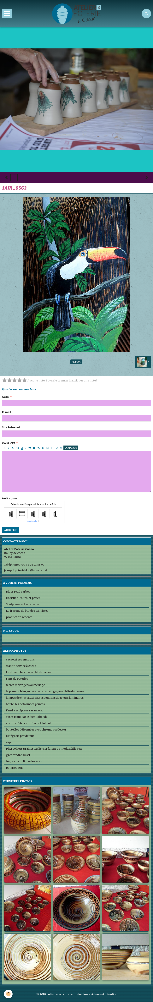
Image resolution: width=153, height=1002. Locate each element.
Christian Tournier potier (23, 598)
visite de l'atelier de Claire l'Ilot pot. (28, 723)
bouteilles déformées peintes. (25, 704)
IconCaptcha (32, 521)
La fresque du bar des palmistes (27, 610)
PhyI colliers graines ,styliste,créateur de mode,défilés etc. (44, 748)
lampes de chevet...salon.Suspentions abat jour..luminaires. (45, 697)
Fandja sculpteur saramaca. (24, 710)
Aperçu (71, 447)
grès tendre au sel (18, 755)
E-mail (6, 412)
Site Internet (11, 427)
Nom (5, 397)
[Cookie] (8, 994)
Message (8, 442)
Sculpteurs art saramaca (22, 604)
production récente (19, 617)
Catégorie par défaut (20, 736)
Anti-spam (9, 498)
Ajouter (10, 530)
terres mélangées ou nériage (25, 685)
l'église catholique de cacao (24, 761)
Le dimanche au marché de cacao (28, 672)
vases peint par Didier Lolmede (26, 717)
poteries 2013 (15, 767)
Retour (76, 361)
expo (9, 742)
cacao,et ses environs (20, 659)
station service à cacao (21, 666)
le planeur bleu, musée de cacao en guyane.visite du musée (45, 691)
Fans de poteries (17, 678)
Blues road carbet (18, 591)
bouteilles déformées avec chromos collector (36, 729)
